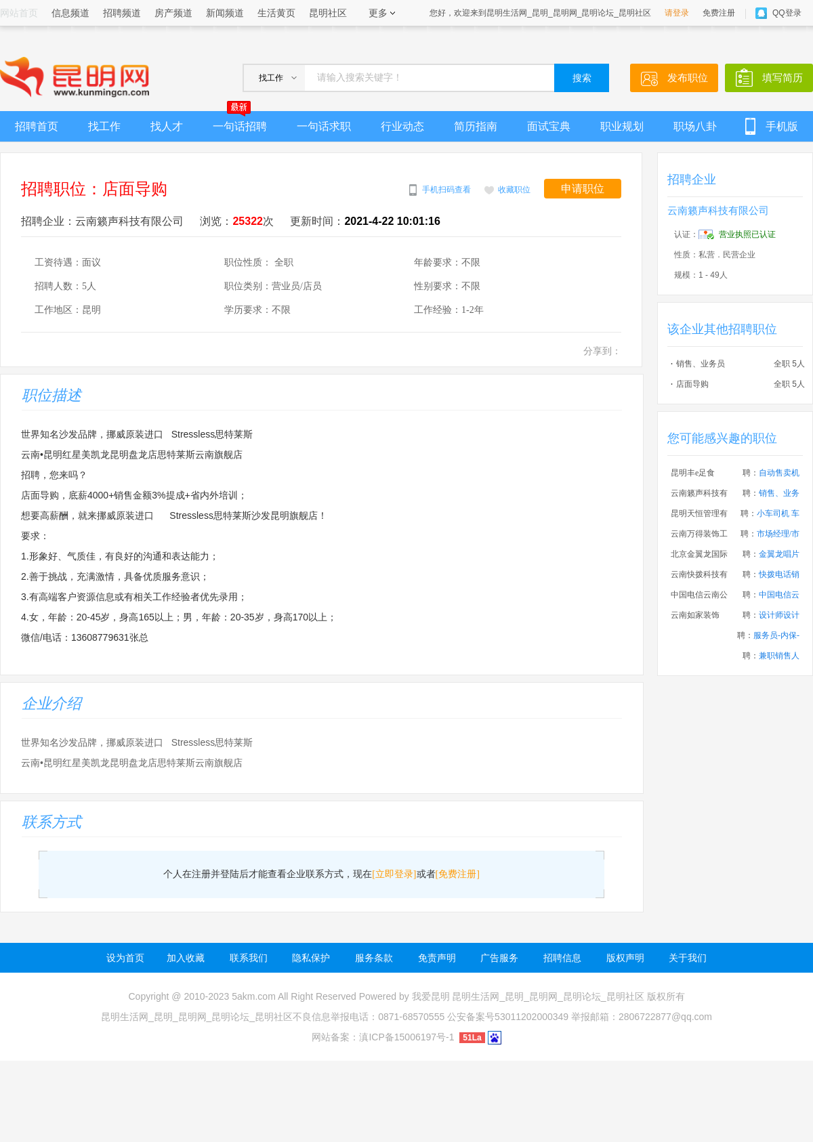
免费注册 (719, 13)
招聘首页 (36, 126)
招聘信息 (562, 957)
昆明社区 (328, 12)
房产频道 (173, 12)
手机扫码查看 (446, 189)
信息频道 (70, 12)
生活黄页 (276, 12)
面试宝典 (548, 126)
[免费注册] (458, 874)
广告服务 (499, 957)
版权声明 (625, 957)
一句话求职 (324, 126)
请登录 (677, 13)
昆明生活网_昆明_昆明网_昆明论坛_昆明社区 (548, 996)
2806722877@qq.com (665, 1016)
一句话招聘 (240, 121)
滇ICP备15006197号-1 (406, 1037)
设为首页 (125, 957)
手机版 (782, 126)
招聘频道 (122, 12)
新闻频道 (225, 12)
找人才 (166, 126)
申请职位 (582, 188)
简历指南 (475, 126)
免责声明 (437, 957)
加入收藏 (186, 957)
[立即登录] (394, 874)
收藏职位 (514, 189)
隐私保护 (311, 957)
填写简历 (782, 77)
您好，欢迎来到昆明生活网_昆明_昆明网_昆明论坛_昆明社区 (540, 13)
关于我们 (688, 957)
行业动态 (402, 126)
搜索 (581, 78)
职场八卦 (695, 126)
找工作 (104, 126)
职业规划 (622, 126)
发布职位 (687, 77)
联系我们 (249, 957)
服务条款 (374, 957)
